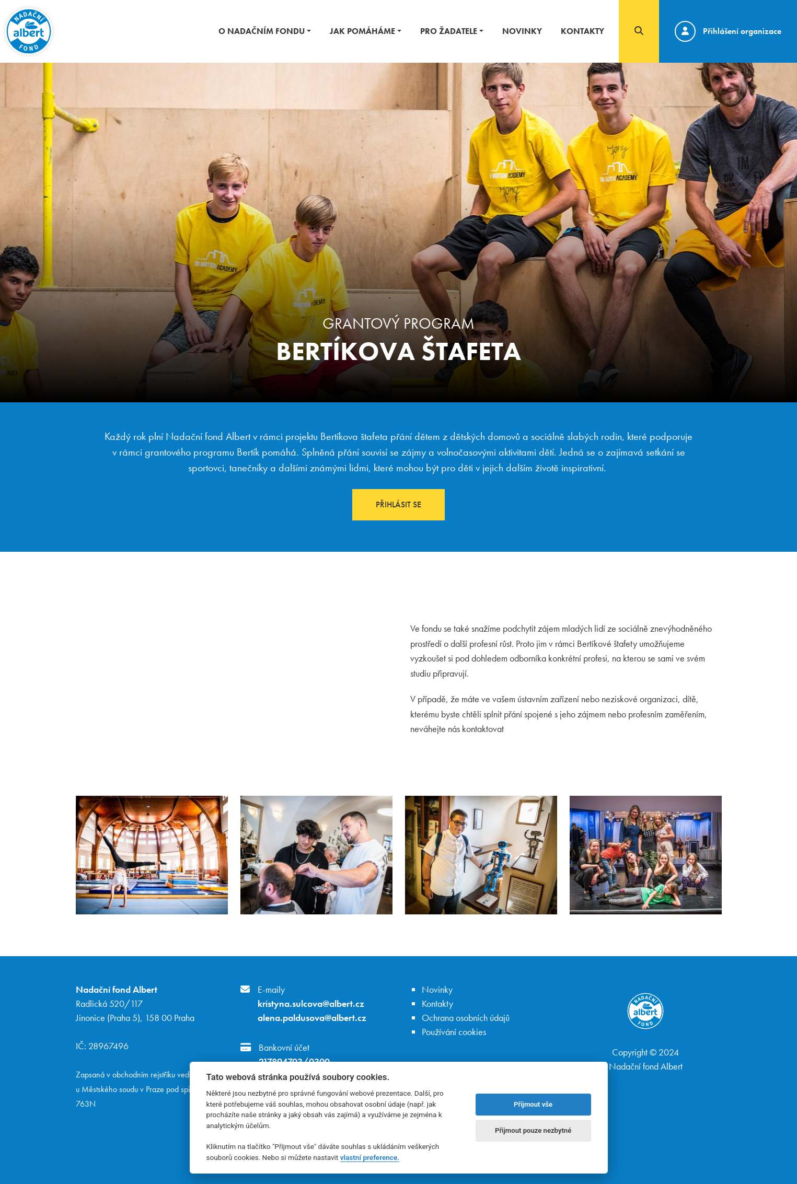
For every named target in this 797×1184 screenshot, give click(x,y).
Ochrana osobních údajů (466, 1018)
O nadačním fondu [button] (261, 31)
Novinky (522, 31)
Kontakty (582, 31)
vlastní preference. (369, 1157)
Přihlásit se (398, 504)
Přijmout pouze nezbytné (533, 1130)
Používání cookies (454, 1032)
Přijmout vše (533, 1104)
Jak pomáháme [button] (362, 31)
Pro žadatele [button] (448, 31)
